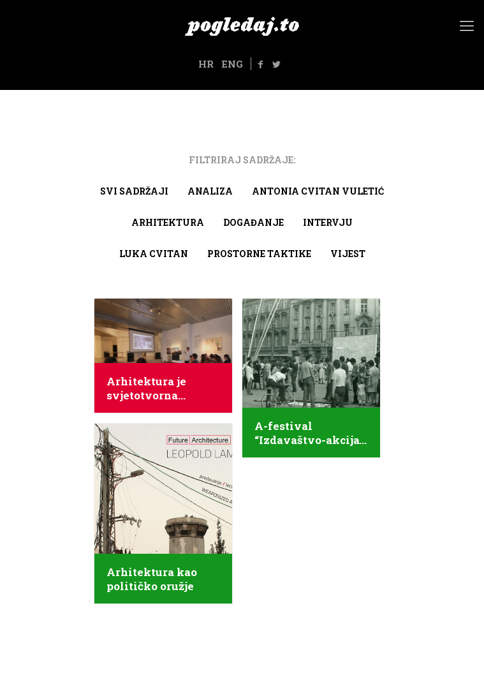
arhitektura (167, 222)
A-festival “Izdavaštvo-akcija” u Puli (308, 433)
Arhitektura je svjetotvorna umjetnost (146, 388)
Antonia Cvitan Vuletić (318, 191)
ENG (232, 63)
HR (206, 63)
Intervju (328, 222)
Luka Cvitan (153, 254)
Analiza (210, 191)
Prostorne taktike (259, 254)
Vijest (347, 254)
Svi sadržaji (134, 191)
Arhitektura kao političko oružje (151, 579)
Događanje (253, 222)
